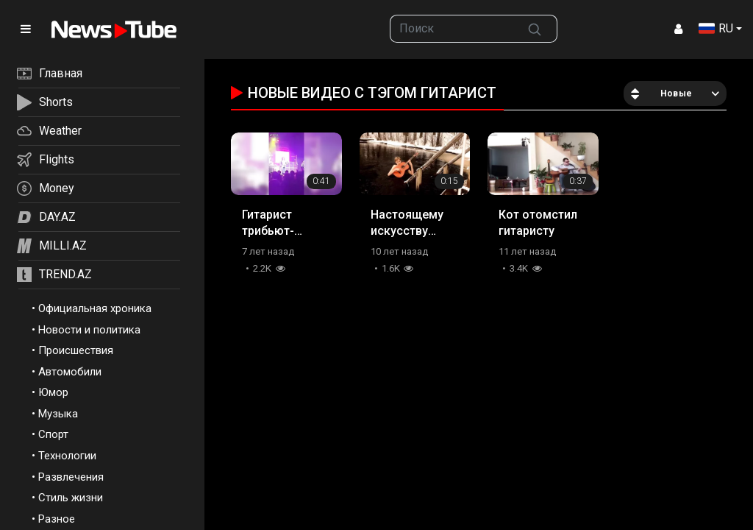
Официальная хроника (94, 308)
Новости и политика (89, 329)
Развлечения (71, 477)
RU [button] (716, 28)
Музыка (58, 413)
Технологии (67, 455)
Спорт (53, 434)
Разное (56, 519)
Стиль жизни (70, 497)
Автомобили (69, 371)
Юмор (53, 392)
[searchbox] (451, 29)
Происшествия (75, 350)
